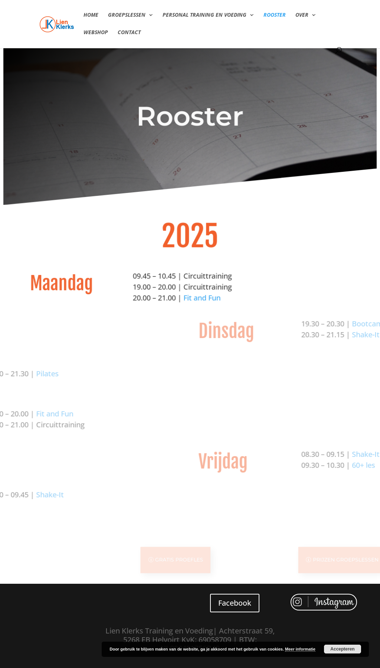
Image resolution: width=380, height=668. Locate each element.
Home (90, 15)
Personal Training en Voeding (204, 15)
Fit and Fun (142, 309)
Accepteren (342, 649)
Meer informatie (300, 649)
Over (301, 15)
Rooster (274, 15)
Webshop (95, 33)
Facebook (234, 603)
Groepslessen (126, 15)
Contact (129, 33)
